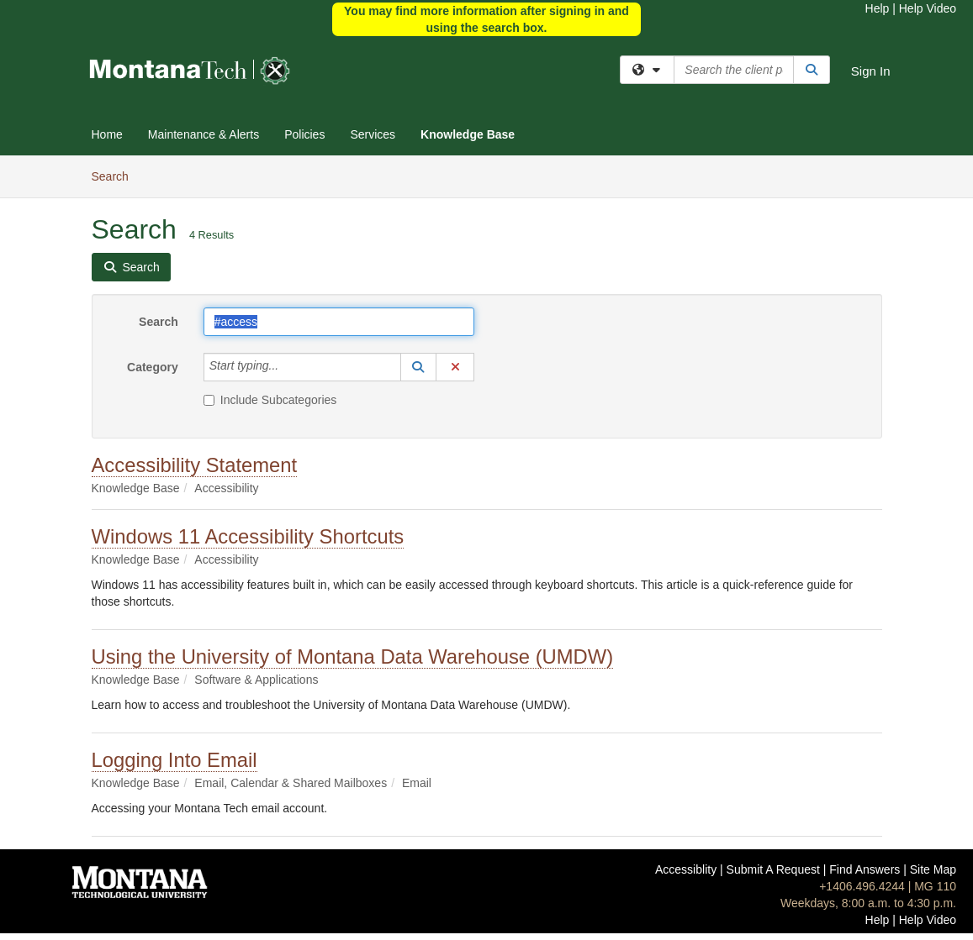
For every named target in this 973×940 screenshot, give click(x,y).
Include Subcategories (270, 400)
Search (116, 175)
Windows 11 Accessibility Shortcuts (248, 536)
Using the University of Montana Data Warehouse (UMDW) (353, 656)
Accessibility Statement (195, 465)
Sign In (871, 71)
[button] (418, 367)
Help (877, 8)
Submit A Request (773, 869)
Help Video (927, 8)
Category (152, 367)
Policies (304, 134)
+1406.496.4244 (862, 886)
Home (107, 134)
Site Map (933, 869)
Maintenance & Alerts (203, 134)
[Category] (287, 367)
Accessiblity (686, 869)
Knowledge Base (467, 134)
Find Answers (864, 869)
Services (372, 134)
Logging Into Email (174, 759)
